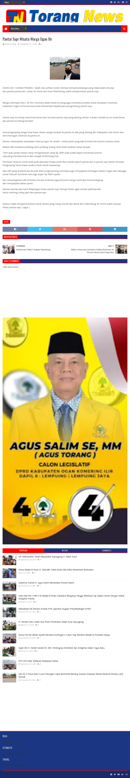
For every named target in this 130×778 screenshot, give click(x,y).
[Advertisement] (65, 704)
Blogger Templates (36, 774)
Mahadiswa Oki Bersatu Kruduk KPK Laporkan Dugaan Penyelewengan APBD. (54, 609)
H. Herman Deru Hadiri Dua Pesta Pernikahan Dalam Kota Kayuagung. (51, 622)
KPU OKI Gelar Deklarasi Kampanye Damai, (38, 661)
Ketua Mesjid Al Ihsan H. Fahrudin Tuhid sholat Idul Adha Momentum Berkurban (55, 569)
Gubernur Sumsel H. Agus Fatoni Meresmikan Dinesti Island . (46, 583)
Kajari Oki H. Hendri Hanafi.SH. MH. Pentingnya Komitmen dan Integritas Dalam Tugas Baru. (61, 648)
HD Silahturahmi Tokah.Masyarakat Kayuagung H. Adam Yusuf (47, 556)
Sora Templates (19, 774)
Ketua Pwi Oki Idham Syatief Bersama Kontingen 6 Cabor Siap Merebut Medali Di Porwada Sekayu (64, 635)
